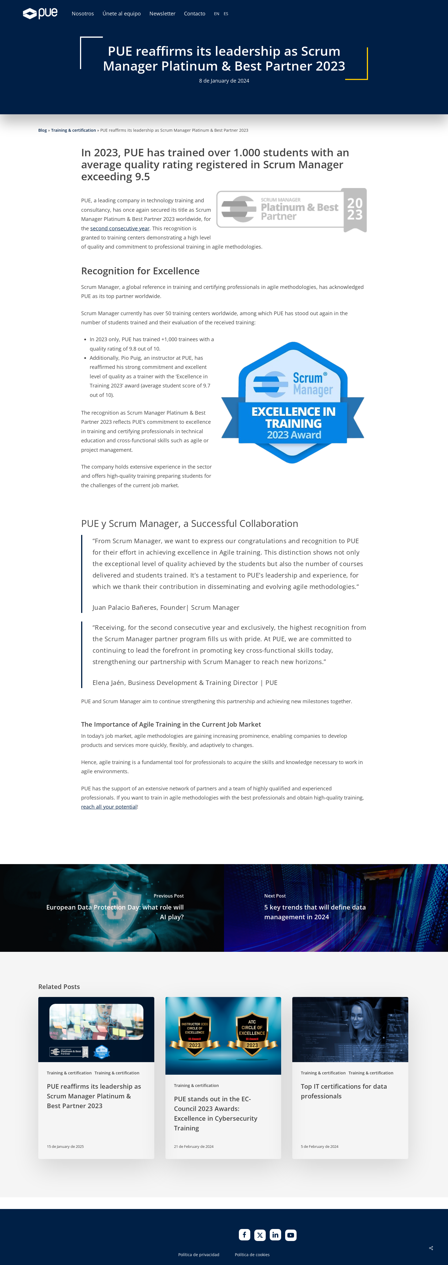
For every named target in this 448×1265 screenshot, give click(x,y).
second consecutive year (119, 228)
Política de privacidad (198, 1254)
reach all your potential (109, 806)
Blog (42, 130)
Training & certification (73, 130)
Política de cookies (252, 1254)
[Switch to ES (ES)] (226, 13)
